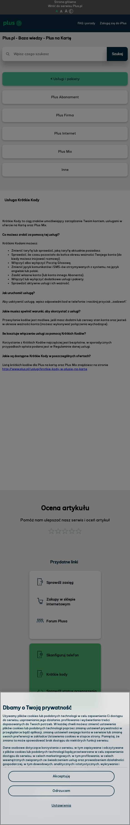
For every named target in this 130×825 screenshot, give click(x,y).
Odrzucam (61, 790)
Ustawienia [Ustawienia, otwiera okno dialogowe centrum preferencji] (61, 805)
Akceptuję (61, 776)
